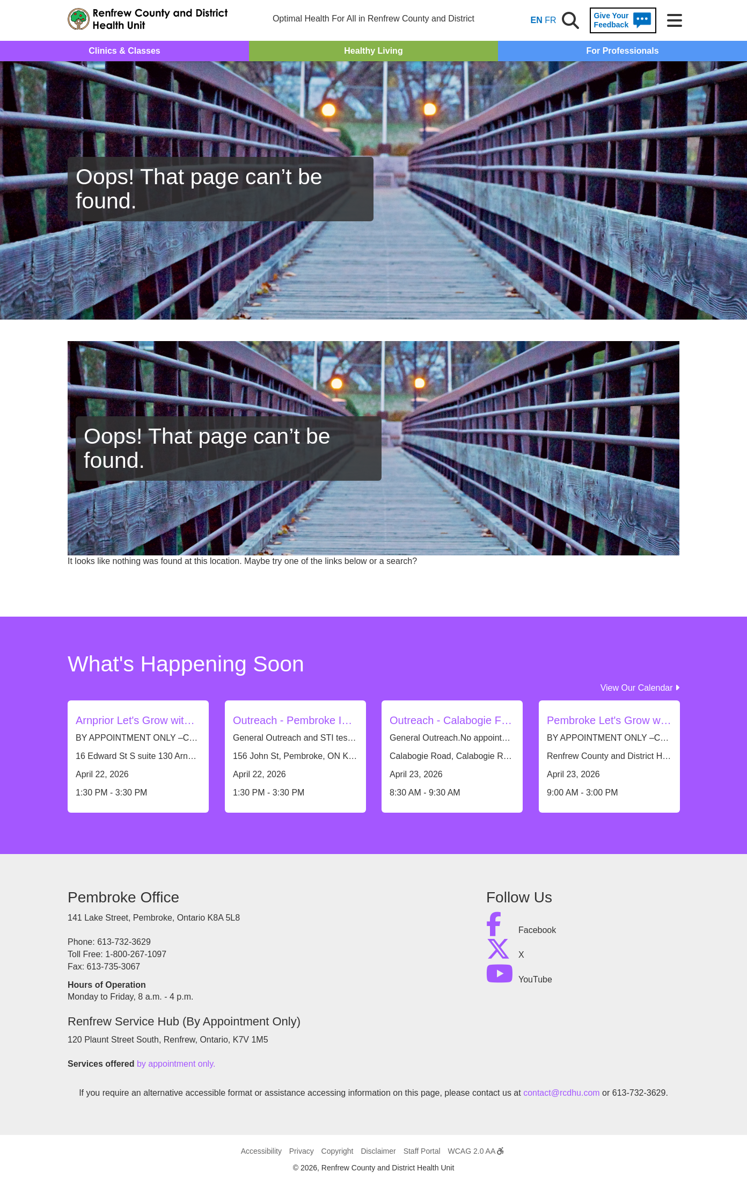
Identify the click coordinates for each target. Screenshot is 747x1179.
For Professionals (622, 50)
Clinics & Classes (124, 50)
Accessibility (261, 1151)
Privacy (301, 1151)
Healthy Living (373, 50)
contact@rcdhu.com (561, 1092)
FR (550, 20)
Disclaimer (378, 1151)
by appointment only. (176, 1063)
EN (537, 20)
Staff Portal (422, 1151)
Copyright (337, 1151)
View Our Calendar (639, 687)
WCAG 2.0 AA (476, 1151)
